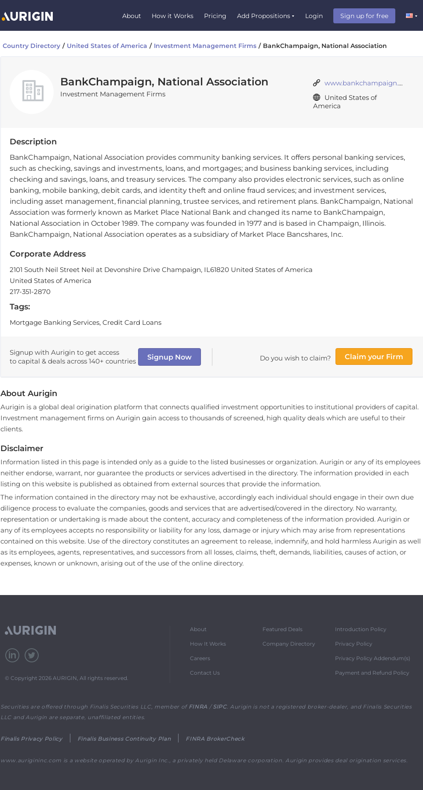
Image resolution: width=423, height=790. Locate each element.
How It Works (208, 643)
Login (314, 16)
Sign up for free (364, 16)
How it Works (172, 16)
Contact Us (205, 672)
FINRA (198, 706)
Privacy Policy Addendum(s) (372, 658)
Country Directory (31, 46)
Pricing (215, 16)
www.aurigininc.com (31, 760)
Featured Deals (283, 629)
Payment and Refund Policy (372, 672)
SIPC (220, 706)
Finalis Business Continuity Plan (124, 738)
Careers (200, 658)
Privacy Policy (353, 643)
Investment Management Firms (205, 46)
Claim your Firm (374, 357)
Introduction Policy (361, 629)
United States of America (107, 46)
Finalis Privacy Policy (31, 738)
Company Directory (289, 643)
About (131, 16)
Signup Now (169, 357)
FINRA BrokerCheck (215, 738)
